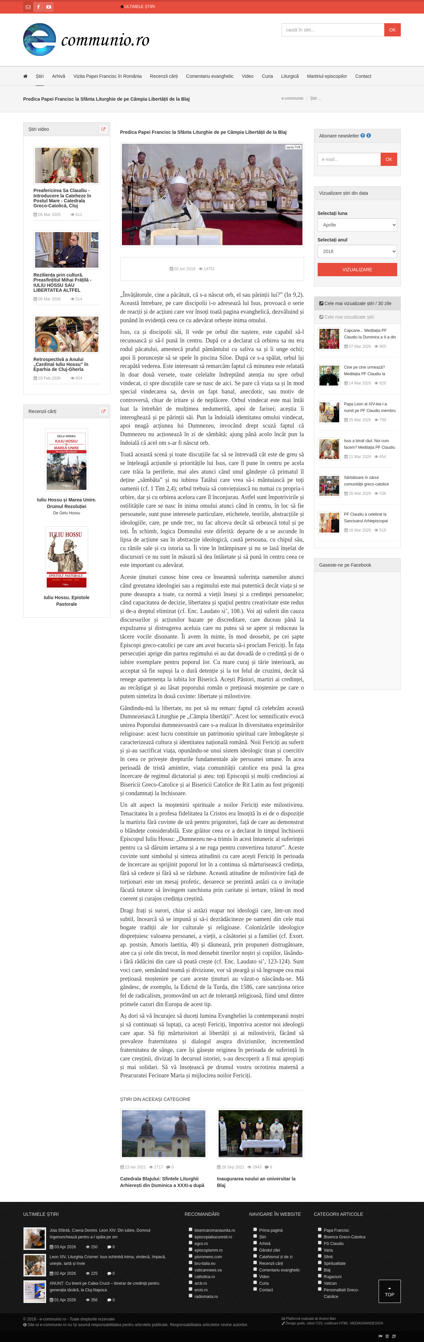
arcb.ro (201, 1283)
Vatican (330, 1283)
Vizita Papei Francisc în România (108, 76)
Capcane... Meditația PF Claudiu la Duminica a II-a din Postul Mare (370, 337)
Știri (40, 76)
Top (390, 1291)
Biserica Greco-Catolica (345, 1237)
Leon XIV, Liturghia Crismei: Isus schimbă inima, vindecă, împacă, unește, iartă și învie (108, 1260)
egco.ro (201, 1243)
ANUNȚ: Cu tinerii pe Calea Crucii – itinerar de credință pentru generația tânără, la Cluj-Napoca (104, 1286)
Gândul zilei (269, 1250)
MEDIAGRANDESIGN (366, 1323)
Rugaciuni (333, 1276)
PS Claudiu (334, 1243)
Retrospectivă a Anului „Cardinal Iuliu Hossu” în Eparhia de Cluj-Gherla (60, 364)
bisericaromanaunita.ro (215, 1230)
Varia (328, 1250)
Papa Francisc (336, 1230)
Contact (363, 76)
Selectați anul (332, 239)
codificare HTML (336, 1323)
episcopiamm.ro (209, 1250)
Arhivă (58, 76)
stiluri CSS (315, 1323)
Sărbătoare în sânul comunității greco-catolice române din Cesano (366, 484)
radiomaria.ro (206, 1296)
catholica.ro (205, 1276)
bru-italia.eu (205, 1263)
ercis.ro (201, 1290)
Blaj (327, 1270)
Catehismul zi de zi (276, 1257)
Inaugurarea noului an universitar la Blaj (256, 1182)
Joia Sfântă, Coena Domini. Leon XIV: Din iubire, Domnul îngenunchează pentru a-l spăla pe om (100, 1233)
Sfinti (328, 1257)
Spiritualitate (335, 1263)
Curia (267, 76)
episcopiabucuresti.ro (213, 1237)
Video (248, 76)
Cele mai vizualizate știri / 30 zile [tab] (355, 303)
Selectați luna (332, 213)
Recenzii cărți (164, 76)
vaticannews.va (208, 1270)
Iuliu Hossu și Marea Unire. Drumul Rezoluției (66, 503)
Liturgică (290, 76)
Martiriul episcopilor (327, 76)
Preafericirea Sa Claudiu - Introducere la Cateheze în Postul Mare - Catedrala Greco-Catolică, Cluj (62, 198)
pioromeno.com (208, 1257)
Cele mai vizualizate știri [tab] (346, 317)
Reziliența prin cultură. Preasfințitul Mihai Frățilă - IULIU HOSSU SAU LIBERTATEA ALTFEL (62, 283)
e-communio (292, 98)
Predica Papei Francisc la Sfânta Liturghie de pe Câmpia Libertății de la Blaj (203, 132)
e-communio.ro (53, 1319)
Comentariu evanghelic (210, 76)
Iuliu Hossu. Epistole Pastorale (66, 601)
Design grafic (295, 1323)
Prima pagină (271, 1230)
